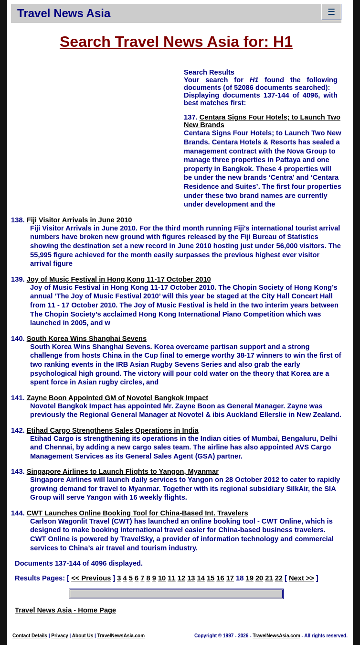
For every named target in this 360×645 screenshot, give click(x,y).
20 (259, 578)
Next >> (301, 578)
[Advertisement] (97, 134)
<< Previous (91, 578)
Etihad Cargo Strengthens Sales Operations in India (113, 430)
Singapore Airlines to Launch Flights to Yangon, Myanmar (123, 471)
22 (279, 578)
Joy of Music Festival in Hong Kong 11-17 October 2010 (119, 279)
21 (269, 578)
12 (181, 578)
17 (230, 578)
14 (201, 578)
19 (249, 578)
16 (220, 578)
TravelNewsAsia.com (121, 635)
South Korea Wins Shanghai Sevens (87, 338)
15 (210, 578)
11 (171, 578)
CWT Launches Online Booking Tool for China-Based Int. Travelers (137, 513)
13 (191, 578)
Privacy (59, 635)
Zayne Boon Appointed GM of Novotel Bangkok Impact (118, 398)
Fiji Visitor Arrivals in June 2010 (79, 220)
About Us (82, 635)
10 (162, 578)
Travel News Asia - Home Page (65, 610)
